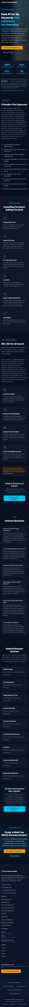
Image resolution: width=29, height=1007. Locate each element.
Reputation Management (7, 910)
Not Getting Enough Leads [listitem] (14, 982)
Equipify (3, 931)
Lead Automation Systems (7, 907)
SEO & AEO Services (6, 899)
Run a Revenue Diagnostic (11, 47)
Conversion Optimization (7, 905)
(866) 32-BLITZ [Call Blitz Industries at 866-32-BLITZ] (6, 884)
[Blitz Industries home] (9, 2)
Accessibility (5, 1004)
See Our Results (8, 52)
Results (3, 950)
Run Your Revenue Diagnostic (15, 498)
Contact (3, 956)
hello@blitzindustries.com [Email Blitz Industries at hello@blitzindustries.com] (8, 890)
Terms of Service (23, 1004)
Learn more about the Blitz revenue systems (13, 90)
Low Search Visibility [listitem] (21, 986)
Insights (3, 953)
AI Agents (3, 913)
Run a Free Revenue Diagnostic (15, 809)
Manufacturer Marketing (7, 922)
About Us (3, 948)
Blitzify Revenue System (7, 940)
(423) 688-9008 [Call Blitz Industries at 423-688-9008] (6, 887)
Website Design (5, 902)
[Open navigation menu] (26, 2)
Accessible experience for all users (13, 1001)
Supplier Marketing (6, 925)
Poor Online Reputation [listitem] (14, 993)
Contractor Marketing (6, 919)
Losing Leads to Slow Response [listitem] (14, 990)
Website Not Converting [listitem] (8, 986)
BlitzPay (3, 936)
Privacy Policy (13, 1004)
